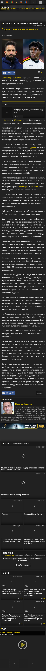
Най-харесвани (39, 555)
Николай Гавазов (23, 404)
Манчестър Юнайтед (11, 78)
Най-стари (28, 555)
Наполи (7, 120)
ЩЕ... (5, 104)
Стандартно (9, 555)
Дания (33, 147)
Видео (38, 8)
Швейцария (23, 187)
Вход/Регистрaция (22, 565)
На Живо (14, 8)
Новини (22, 8)
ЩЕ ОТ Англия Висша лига (15, 444)
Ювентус (18, 120)
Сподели (9, 73)
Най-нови (19, 555)
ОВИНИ (5, 573)
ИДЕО (4, 629)
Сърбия (34, 187)
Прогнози (30, 8)
